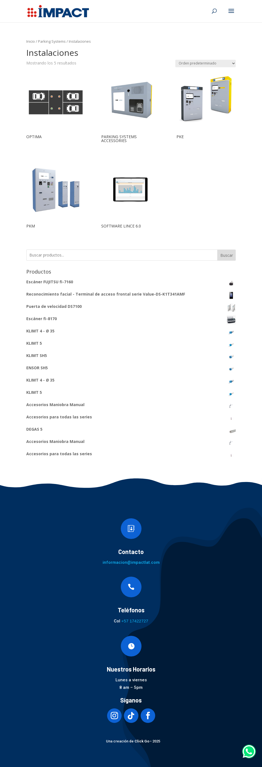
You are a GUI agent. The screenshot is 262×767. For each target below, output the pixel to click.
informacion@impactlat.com (131, 562)
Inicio (30, 41)
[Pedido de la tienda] (205, 63)
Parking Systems (52, 41)
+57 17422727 (134, 621)
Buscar (226, 255)
